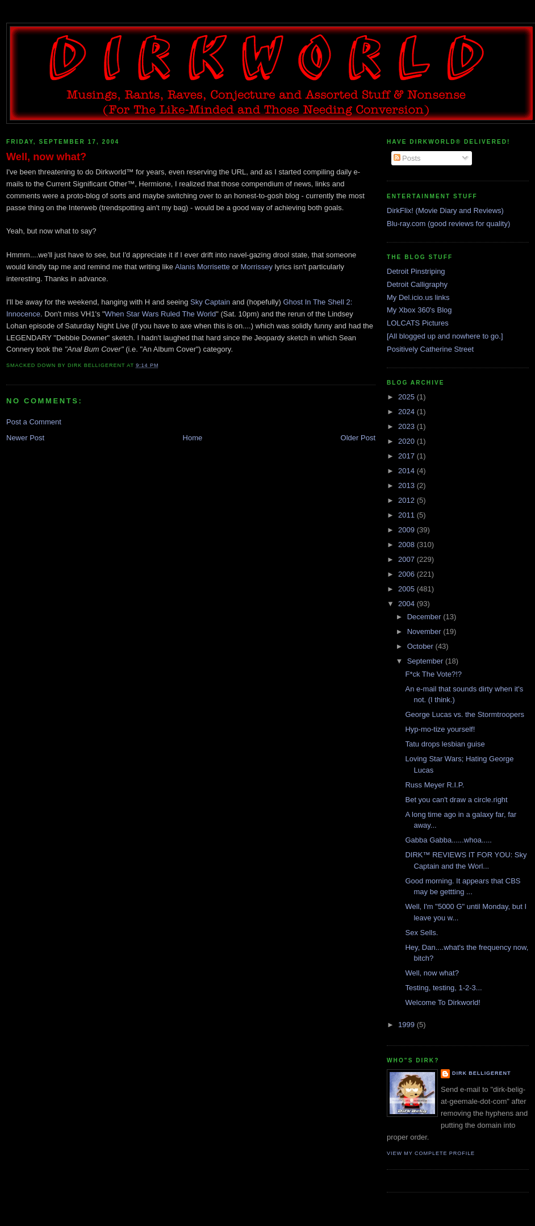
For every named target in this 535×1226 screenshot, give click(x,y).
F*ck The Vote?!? (433, 674)
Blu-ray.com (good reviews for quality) (448, 223)
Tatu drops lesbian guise (444, 744)
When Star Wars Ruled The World (160, 314)
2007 (407, 559)
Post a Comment (33, 422)
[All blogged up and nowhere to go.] (445, 336)
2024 (407, 411)
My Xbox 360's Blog (419, 310)
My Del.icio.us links (418, 297)
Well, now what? (46, 156)
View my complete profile (431, 1153)
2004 (407, 603)
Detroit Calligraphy (417, 284)
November (425, 631)
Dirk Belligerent (481, 1073)
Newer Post (25, 437)
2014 (407, 470)
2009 (407, 530)
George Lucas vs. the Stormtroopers (464, 714)
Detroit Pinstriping (416, 271)
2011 (407, 515)
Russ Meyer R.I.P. (434, 785)
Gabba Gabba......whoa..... (448, 840)
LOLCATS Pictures (418, 323)
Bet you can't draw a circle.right (456, 799)
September (426, 661)
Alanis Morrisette (202, 266)
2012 (407, 500)
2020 (407, 441)
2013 (407, 485)
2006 (407, 574)
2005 (407, 589)
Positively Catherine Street (430, 349)
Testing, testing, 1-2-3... (443, 987)
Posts (407, 158)
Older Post (358, 437)
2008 (407, 544)
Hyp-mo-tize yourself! (440, 729)
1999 (407, 1024)
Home (193, 437)
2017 (407, 456)
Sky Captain (210, 302)
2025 (407, 397)
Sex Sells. (421, 932)
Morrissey (257, 266)
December (425, 616)
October (421, 646)
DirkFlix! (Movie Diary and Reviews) (445, 210)
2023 (407, 426)
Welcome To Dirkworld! (442, 1002)
